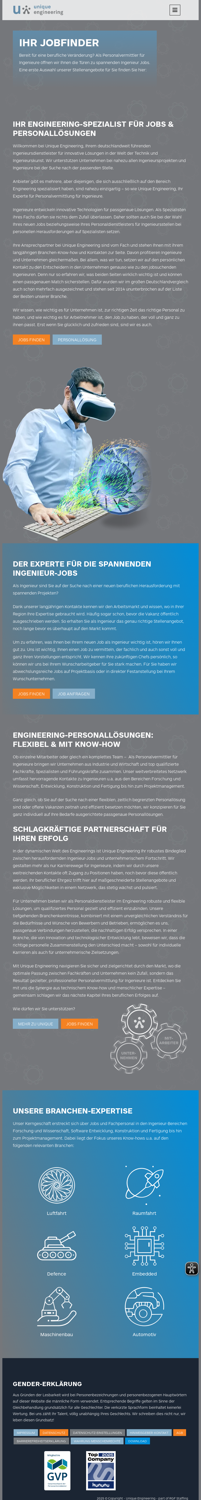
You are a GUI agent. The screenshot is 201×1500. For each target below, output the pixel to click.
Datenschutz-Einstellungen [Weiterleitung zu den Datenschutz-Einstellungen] (97, 1432)
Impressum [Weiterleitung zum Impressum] (26, 1432)
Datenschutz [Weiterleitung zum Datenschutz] (54, 1432)
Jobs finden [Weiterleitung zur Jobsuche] (31, 339)
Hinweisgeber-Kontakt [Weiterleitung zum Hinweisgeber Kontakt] (149, 1432)
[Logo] (38, 9)
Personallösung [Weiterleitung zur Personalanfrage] (77, 339)
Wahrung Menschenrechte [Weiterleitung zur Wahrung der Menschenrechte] (97, 1441)
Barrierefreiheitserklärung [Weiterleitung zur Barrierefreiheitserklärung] (41, 1441)
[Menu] (175, 10)
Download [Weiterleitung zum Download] (137, 1441)
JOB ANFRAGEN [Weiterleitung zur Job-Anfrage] (74, 693)
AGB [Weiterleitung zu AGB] (179, 1432)
